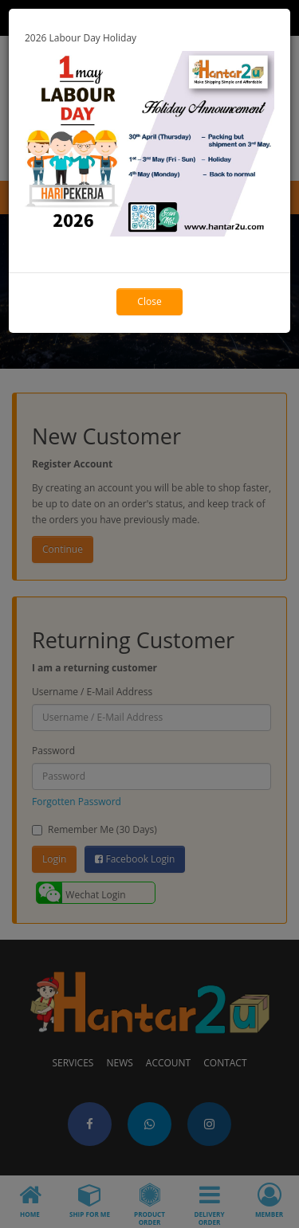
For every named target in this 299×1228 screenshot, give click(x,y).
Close (149, 301)
